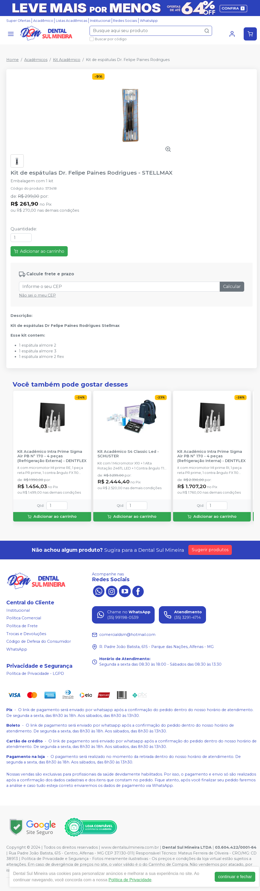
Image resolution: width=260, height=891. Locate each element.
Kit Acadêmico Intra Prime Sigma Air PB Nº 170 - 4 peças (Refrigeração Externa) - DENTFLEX (51, 456)
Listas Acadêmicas (71, 21)
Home (12, 59)
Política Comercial (23, 618)
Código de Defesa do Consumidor (38, 641)
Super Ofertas (18, 21)
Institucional (100, 21)
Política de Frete (22, 626)
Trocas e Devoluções (26, 633)
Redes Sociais (125, 21)
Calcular (232, 286)
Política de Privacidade (130, 880)
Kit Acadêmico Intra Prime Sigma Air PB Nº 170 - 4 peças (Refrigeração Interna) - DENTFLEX (211, 456)
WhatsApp (149, 21)
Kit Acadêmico (66, 59)
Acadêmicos (35, 59)
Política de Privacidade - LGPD (35, 673)
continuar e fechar (235, 876)
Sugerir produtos (210, 549)
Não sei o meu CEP (37, 295)
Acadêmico (43, 21)
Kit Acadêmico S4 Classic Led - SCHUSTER (128, 453)
